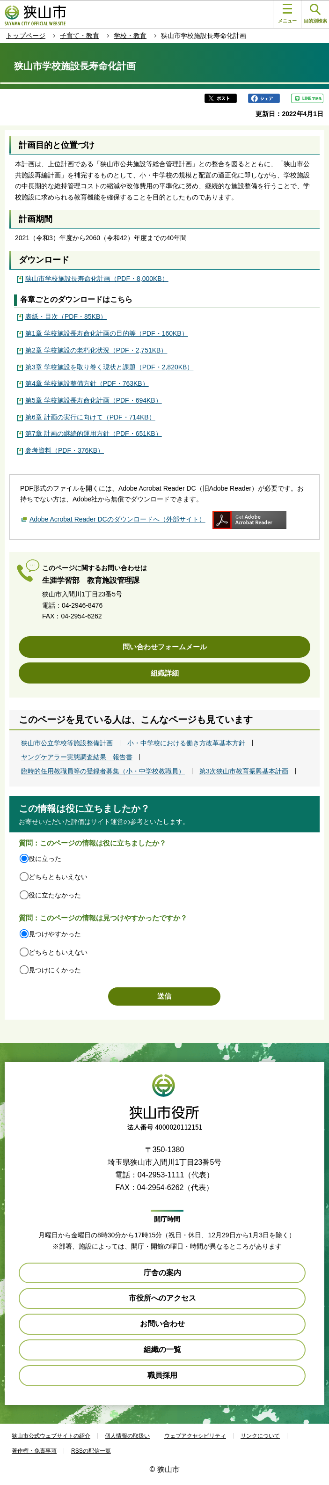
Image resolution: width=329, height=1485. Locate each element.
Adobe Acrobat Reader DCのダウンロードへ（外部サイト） (117, 519)
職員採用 (162, 1375)
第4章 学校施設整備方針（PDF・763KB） (87, 383)
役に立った (45, 858)
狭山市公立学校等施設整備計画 (67, 743)
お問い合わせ (162, 1324)
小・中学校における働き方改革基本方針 (186, 743)
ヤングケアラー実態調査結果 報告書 (76, 757)
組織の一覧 (162, 1349)
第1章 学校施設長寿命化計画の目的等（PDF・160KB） (106, 333)
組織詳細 (165, 673)
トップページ (25, 35)
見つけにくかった (55, 970)
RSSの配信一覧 (91, 1451)
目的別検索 (315, 14)
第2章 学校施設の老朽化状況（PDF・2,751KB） (96, 350)
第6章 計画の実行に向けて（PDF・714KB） (90, 417)
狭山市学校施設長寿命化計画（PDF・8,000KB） (96, 278)
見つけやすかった (55, 934)
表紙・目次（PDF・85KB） (66, 316)
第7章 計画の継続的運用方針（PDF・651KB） (93, 433)
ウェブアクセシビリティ (195, 1436)
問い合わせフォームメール (165, 647)
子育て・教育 (79, 35)
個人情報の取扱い (127, 1436)
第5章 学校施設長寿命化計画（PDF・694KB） (93, 400)
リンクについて (260, 1436)
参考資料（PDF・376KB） (64, 450)
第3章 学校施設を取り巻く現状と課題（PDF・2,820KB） (109, 367)
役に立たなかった (55, 895)
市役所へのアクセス (162, 1298)
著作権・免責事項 (34, 1451)
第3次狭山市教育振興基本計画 (243, 771)
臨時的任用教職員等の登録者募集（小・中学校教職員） (103, 771)
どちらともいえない (58, 877)
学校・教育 (130, 35)
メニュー (287, 13)
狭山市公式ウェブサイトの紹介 (51, 1436)
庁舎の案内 (162, 1273)
